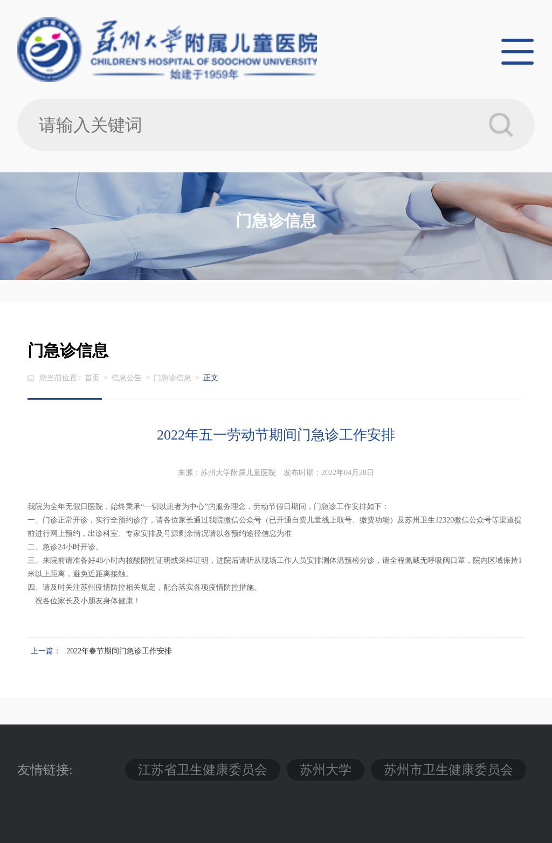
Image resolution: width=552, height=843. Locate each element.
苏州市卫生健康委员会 (448, 770)
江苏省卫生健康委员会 (202, 770)
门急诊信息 (172, 378)
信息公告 (127, 378)
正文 (210, 378)
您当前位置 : (61, 378)
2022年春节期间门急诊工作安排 (119, 651)
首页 (92, 378)
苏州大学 (325, 770)
